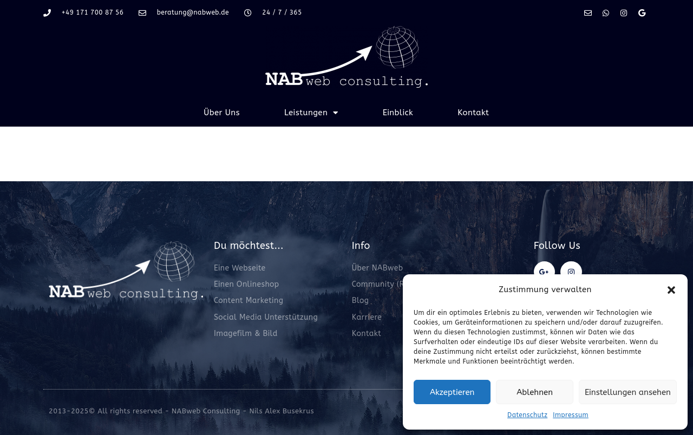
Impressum (571, 415)
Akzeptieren (452, 392)
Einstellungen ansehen (628, 392)
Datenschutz (527, 415)
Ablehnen (535, 392)
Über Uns (222, 112)
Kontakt (473, 112)
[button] (671, 290)
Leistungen (311, 112)
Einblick (398, 112)
